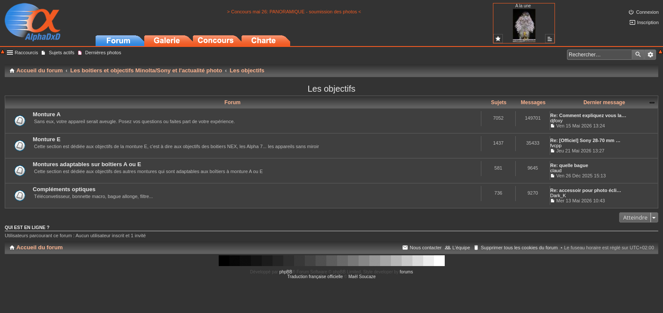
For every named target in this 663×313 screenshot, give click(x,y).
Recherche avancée (650, 55)
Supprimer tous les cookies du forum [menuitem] (519, 247)
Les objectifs (331, 88)
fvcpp (555, 145)
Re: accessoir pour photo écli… (585, 190)
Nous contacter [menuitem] (426, 247)
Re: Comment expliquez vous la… (588, 115)
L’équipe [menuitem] (461, 247)
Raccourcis (26, 52)
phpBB (285, 272)
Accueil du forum (39, 247)
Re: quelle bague (569, 165)
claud (555, 170)
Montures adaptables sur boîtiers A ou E (87, 164)
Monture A (47, 114)
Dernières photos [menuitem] (103, 52)
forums (406, 272)
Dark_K (558, 195)
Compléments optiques (64, 189)
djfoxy (556, 120)
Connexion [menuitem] (647, 12)
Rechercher (638, 55)
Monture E (46, 139)
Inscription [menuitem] (648, 22)
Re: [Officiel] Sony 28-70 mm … (585, 140)
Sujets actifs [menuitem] (61, 52)
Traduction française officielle (315, 276)
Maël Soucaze (361, 276)
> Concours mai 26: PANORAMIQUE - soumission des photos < (294, 11)
